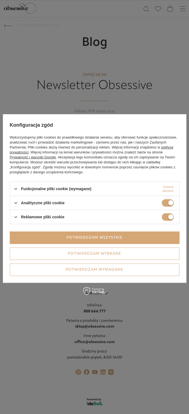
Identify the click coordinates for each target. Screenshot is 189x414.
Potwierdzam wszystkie (94, 237)
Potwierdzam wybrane (94, 253)
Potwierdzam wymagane (94, 269)
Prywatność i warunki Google (33, 157)
